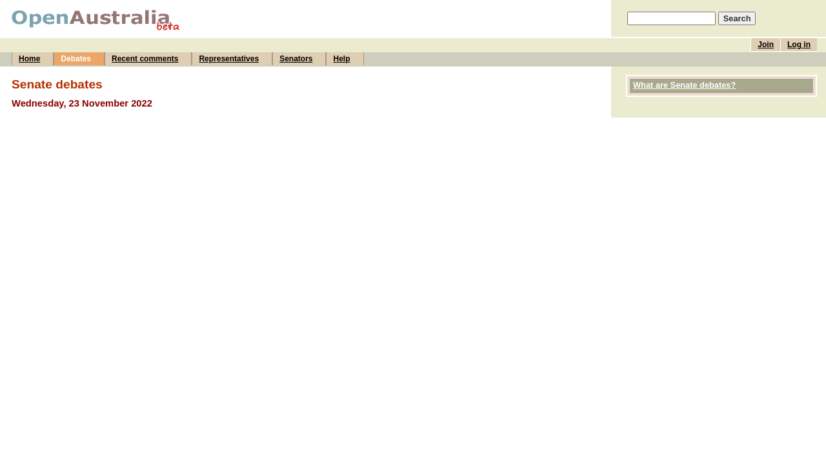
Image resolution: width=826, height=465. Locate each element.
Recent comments (145, 58)
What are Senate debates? (684, 85)
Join (766, 44)
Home (29, 58)
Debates (76, 58)
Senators (295, 58)
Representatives (229, 58)
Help (341, 58)
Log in (799, 44)
